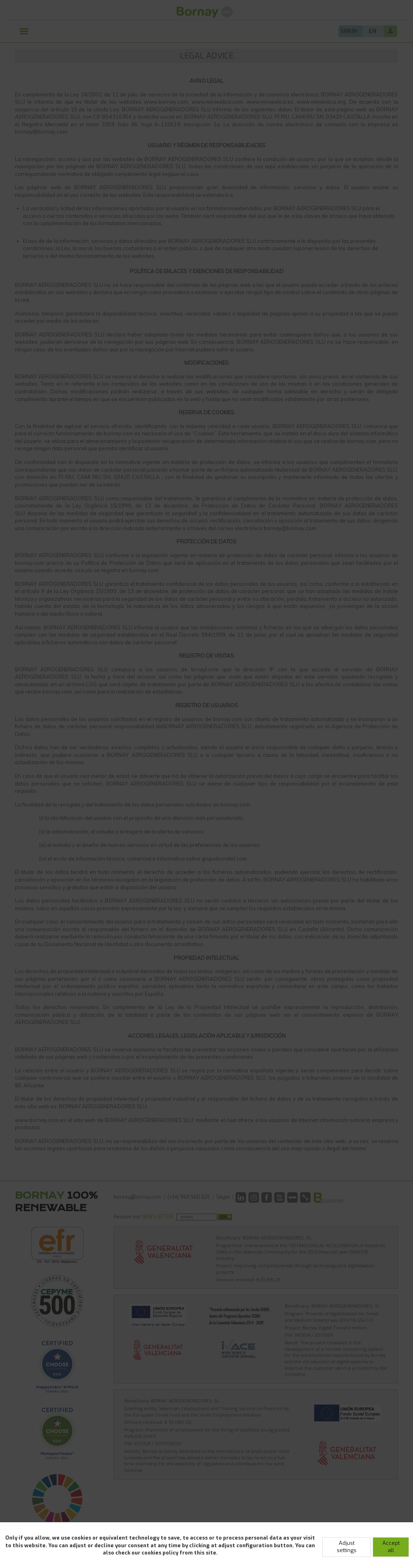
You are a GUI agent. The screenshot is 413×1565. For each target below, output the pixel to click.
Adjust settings (347, 1547)
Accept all (391, 1547)
